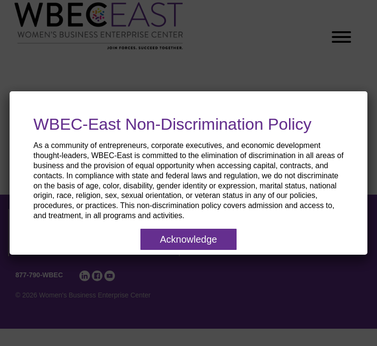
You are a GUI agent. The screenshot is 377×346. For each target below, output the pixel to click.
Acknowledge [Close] (188, 239)
